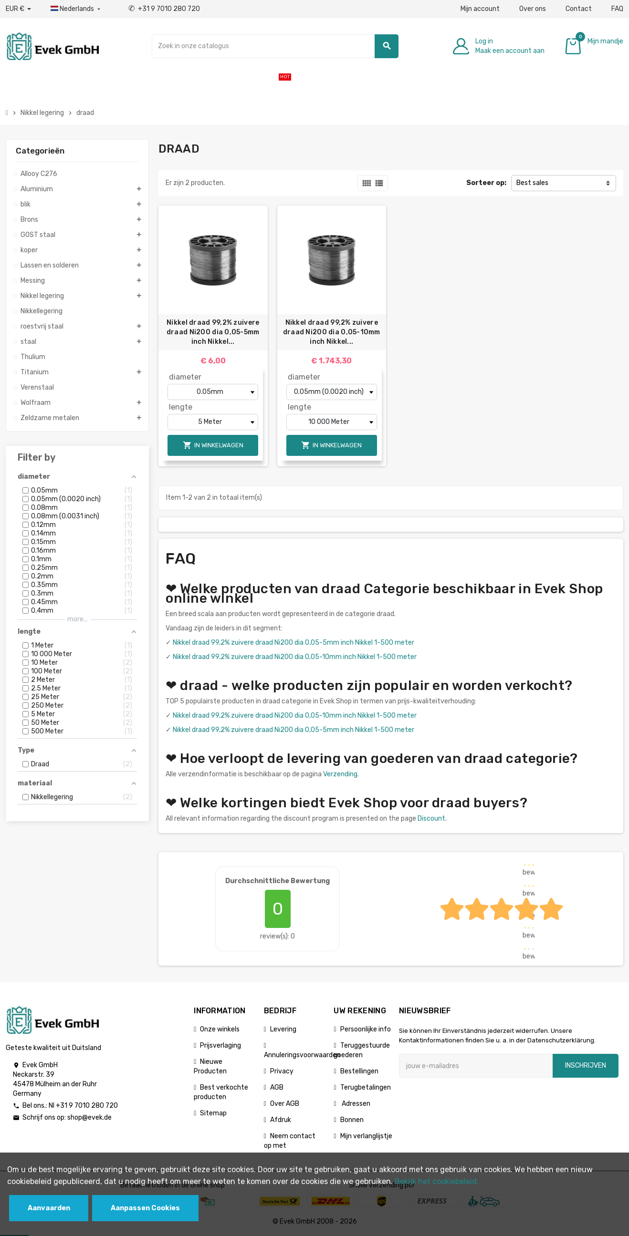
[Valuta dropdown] (18, 9)
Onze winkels (220, 1029)
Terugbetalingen (365, 1087)
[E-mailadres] (476, 1066)
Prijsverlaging (220, 1045)
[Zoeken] (275, 46)
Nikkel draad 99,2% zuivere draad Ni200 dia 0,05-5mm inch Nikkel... (213, 332)
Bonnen (352, 1120)
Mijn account (480, 9)
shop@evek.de (89, 1117)
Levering (283, 1029)
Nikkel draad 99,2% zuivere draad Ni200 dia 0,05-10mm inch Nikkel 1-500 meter (295, 657)
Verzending (340, 774)
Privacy (282, 1071)
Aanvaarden (49, 1208)
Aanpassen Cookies (145, 1208)
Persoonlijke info (365, 1029)
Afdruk (280, 1120)
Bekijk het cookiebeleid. (437, 1181)
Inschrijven (585, 1065)
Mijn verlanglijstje (366, 1136)
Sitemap (213, 1113)
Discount (431, 818)
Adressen (355, 1104)
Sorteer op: (486, 183)
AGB (276, 1087)
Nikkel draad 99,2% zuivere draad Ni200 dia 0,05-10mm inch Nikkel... (331, 332)
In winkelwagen (213, 445)
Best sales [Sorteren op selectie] (532, 183)
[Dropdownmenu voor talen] (76, 9)
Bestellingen (359, 1071)
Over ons (532, 9)
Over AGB (284, 1104)
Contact (579, 9)
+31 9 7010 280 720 (164, 9)
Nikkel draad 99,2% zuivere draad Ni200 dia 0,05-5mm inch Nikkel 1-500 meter (293, 643)
